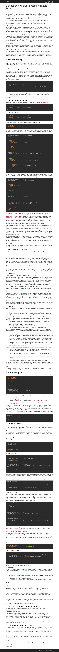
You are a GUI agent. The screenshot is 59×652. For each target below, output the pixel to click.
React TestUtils (25, 575)
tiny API (16, 330)
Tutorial (40, 21)
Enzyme (46, 45)
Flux (20, 312)
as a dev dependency (18, 632)
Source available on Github (46, 650)
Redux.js (35, 314)
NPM (34, 620)
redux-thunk (11, 351)
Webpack (19, 620)
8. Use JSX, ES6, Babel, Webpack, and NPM (21, 606)
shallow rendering (14, 428)
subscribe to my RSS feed (44, 644)
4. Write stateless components (16, 249)
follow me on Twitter (32, 644)
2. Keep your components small (17, 69)
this (42, 232)
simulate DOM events (16, 579)
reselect (10, 356)
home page (10, 79)
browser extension (30, 632)
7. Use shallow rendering (14, 424)
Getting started (34, 21)
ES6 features (47, 613)
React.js (14, 13)
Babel (19, 611)
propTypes (8, 374)
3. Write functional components (17, 100)
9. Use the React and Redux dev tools (19, 625)
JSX (9, 23)
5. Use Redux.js (11, 306)
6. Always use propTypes (14, 373)
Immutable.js (11, 349)
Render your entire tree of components (17, 574)
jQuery (32, 575)
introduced (13, 122)
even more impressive (30, 630)
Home (7, 1)
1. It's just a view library (14, 60)
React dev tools (48, 627)
